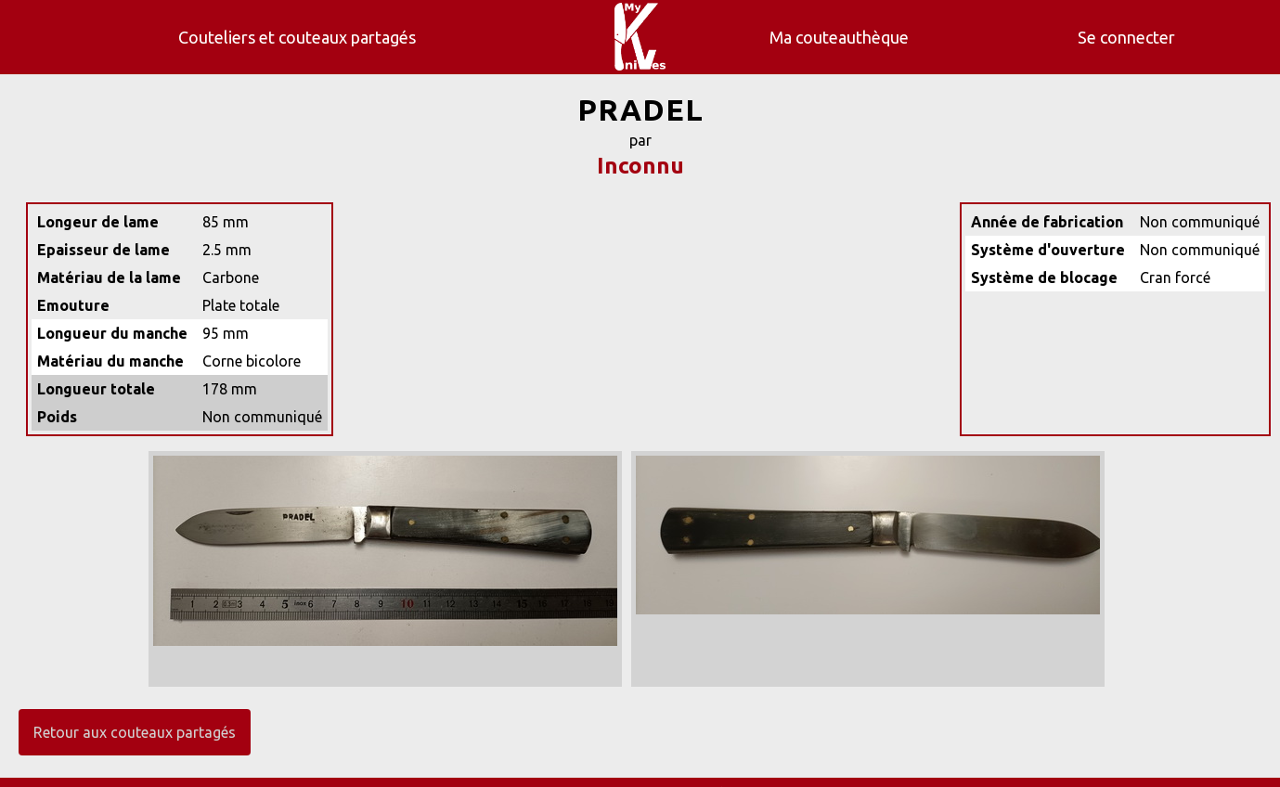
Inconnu (640, 165)
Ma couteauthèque (839, 37)
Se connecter (1126, 37)
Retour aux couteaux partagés (134, 732)
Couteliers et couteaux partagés (297, 37)
